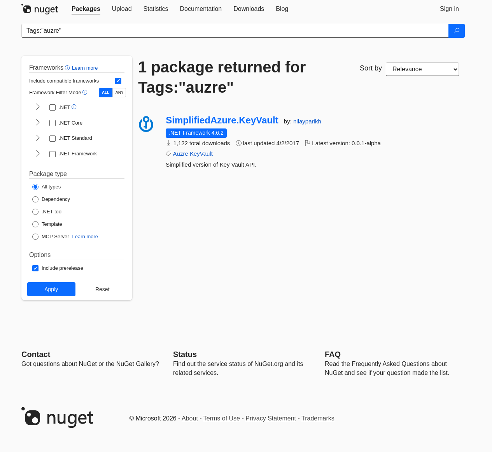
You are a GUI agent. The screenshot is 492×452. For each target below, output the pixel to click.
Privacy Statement (270, 418)
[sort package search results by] (422, 69)
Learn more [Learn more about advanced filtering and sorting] (85, 68)
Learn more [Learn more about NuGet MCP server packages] (85, 236)
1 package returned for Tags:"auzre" (222, 77)
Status (185, 354)
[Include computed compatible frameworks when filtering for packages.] (118, 81)
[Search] (456, 31)
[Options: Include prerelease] (57, 268)
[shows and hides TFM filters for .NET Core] (37, 123)
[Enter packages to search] (235, 31)
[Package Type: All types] (46, 187)
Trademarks (317, 418)
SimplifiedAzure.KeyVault (222, 120)
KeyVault (201, 153)
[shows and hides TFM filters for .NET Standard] (37, 138)
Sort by (371, 68)
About (190, 418)
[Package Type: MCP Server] (50, 236)
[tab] (86, 9)
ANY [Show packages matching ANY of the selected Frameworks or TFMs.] (120, 92)
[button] (68, 67)
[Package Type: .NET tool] (47, 212)
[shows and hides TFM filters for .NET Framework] (37, 154)
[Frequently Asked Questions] (333, 354)
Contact (35, 354)
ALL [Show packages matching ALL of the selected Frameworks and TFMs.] (105, 92)
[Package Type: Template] (47, 224)
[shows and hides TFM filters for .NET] (37, 107)
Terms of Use (221, 418)
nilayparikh (307, 121)
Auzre (180, 153)
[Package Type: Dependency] (51, 199)
